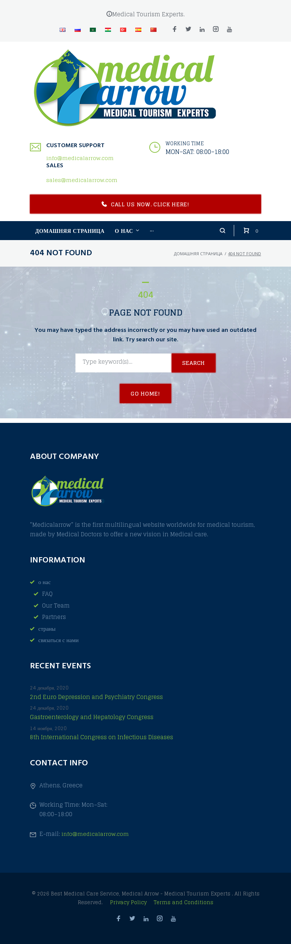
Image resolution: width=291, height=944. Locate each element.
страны (47, 629)
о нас (44, 582)
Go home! (145, 398)
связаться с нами (58, 640)
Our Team (56, 605)
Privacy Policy (129, 902)
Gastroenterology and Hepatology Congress (91, 717)
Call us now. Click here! (145, 209)
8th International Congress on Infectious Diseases (101, 737)
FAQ (47, 594)
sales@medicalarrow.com (81, 184)
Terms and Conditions (183, 902)
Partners (54, 617)
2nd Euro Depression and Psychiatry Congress (96, 697)
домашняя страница (198, 258)
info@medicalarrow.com (80, 162)
